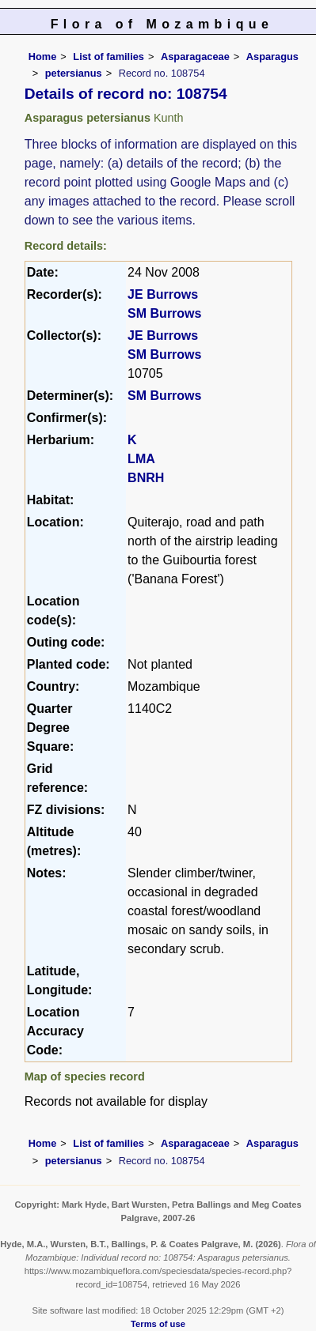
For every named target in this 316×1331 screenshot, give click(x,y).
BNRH (146, 478)
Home (43, 56)
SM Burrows (164, 313)
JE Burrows (163, 294)
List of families (108, 56)
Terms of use (158, 1324)
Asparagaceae (195, 56)
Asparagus (272, 56)
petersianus (73, 73)
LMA (141, 459)
